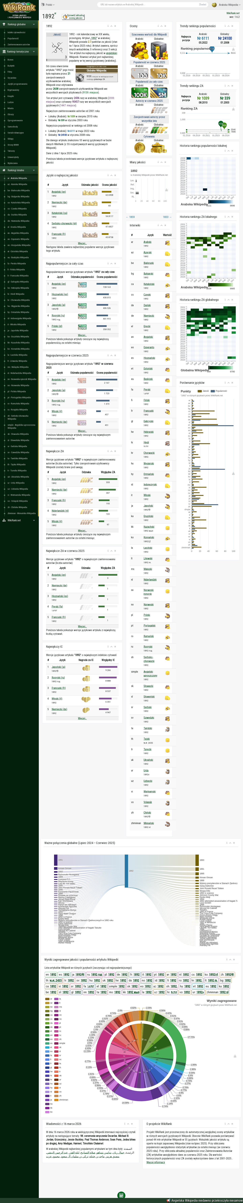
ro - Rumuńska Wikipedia (18, 403)
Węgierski (149, 463)
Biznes (10, 59)
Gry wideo (12, 78)
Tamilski (148, 728)
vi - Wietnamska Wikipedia (19, 495)
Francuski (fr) (59, 234)
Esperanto (149, 347)
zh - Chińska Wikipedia (17, 507)
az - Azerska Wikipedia (17, 184)
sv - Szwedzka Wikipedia (18, 452)
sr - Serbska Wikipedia (17, 446)
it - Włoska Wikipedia (17, 324)
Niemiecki (149, 315)
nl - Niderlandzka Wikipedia (19, 373)
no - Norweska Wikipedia (18, 385)
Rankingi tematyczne (19, 51)
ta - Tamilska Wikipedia (18, 458)
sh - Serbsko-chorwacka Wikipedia (18, 417)
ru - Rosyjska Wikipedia (18, 409)
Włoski (147, 495)
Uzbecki (148, 781)
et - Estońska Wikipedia (18, 251)
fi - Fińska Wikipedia (16, 269)
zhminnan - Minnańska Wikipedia (22, 513)
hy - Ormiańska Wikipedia (18, 312)
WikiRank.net (19, 520)
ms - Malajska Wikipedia (18, 367)
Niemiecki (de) (59, 202)
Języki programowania (17, 84)
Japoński (148, 505)
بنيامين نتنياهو (104, 1152)
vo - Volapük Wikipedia (18, 501)
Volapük (148, 802)
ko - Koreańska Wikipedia (19, 349)
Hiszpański (149, 358)
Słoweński (149, 696)
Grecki (147, 326)
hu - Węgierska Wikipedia (19, 306)
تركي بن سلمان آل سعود (74, 1156)
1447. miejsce (67, 105)
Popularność (13, 38)
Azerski (148, 252)
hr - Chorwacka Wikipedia (19, 300)
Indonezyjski (150, 484)
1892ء (200, 992)
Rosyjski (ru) (58, 315)
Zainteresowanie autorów (19, 44)
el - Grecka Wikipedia (17, 227)
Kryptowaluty (13, 90)
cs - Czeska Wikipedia (17, 208)
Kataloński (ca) (59, 213)
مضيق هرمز (112, 1156)
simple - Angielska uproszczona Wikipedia (21, 426)
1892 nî (224, 992)
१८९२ (174, 992)
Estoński (148, 368)
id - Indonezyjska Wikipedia (19, 318)
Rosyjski (148, 646)
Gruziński (148, 516)
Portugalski (149, 625)
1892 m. (213, 980)
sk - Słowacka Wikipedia (18, 434)
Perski (147, 389)
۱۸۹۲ (90, 986)
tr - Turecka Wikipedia (17, 470)
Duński (147, 305)
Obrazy (11, 114)
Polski (48, 4)
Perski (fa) (57, 606)
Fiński (147, 400)
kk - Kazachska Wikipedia (19, 342)
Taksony (11, 151)
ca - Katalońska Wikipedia (19, 202)
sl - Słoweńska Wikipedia (18, 440)
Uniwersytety (13, 157)
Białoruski (149, 263)
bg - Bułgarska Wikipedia (18, 196)
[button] (108, 26)
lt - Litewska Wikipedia (17, 361)
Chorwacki (149, 452)
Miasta (11, 108)
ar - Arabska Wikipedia (17, 178)
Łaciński (148, 547)
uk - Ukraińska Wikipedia (18, 477)
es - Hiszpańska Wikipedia (19, 245)
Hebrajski (149, 431)
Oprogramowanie (15, 120)
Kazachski (149, 526)
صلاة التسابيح (87, 1152)
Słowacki (148, 686)
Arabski (147, 242)
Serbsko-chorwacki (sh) (64, 223)
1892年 (80, 974)
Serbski (148, 707)
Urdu (146, 770)
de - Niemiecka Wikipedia (18, 221)
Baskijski (148, 379)
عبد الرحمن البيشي (57, 1152)
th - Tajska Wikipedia (16, 464)
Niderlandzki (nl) (60, 510)
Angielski (148, 336)
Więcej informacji (155, 1162)
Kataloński (149, 284)
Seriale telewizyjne (16, 132)
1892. (198, 980)
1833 (167, 217)
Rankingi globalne (19, 24)
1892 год (96, 974)
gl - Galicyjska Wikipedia (18, 281)
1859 (130, 217)
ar (55, 13)
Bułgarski (148, 273)
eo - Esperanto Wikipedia (18, 239)
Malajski (148, 569)
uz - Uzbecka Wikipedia (18, 489)
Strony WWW (13, 145)
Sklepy (10, 139)
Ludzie (11, 102)
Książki (11, 96)
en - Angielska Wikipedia (18, 233)
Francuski (149, 410)
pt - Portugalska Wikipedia (19, 397)
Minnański (149, 823)
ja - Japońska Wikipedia (18, 330)
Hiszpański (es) (60, 294)
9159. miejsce (90, 92)
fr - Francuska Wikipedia (18, 275)
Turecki (147, 749)
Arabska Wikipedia (226, 5)
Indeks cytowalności (16, 32)
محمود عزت (53, 1156)
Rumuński (149, 636)
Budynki (11, 65)
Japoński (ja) (58, 305)
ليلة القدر (74, 1152)
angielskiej (111, 53)
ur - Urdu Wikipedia (16, 483)
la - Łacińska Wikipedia (17, 355)
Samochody (13, 126)
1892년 (213, 974)
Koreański (149, 537)
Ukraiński (148, 759)
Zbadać (202, 4)
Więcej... (82, 243)
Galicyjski (148, 421)
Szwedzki (149, 717)
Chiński (147, 812)
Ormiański (149, 474)
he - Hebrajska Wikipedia (18, 288)
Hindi (146, 442)
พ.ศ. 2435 (56, 980)
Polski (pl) (57, 326)
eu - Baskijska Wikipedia (18, 257)
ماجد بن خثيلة (97, 1156)
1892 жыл (133, 992)
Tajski (147, 738)
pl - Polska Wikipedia (17, 391)
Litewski (148, 558)
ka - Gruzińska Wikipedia (18, 336)
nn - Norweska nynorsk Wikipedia (22, 379)
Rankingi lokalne (19, 170)
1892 (94, 38)
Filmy (10, 72)
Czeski (147, 294)
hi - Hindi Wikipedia (16, 294)
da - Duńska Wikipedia (17, 214)
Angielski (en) (59, 191)
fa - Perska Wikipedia (17, 263)
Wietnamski (150, 791)
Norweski (149, 604)
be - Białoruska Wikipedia (19, 190)
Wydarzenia (13, 163)
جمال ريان (118, 1152)
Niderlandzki (150, 579)
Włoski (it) (57, 411)
